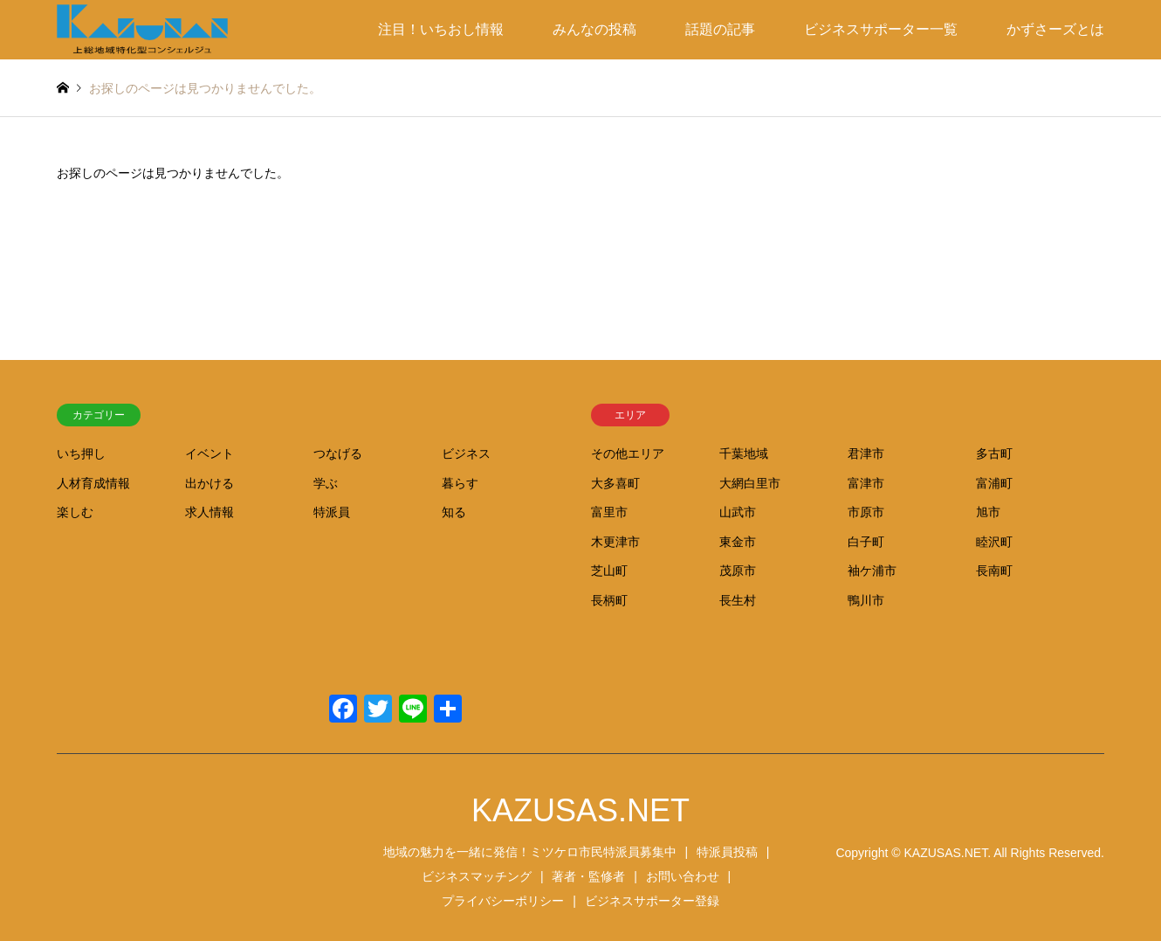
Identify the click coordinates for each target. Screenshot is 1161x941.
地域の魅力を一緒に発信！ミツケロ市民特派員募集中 (530, 852)
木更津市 (615, 542)
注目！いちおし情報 (441, 29)
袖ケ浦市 (872, 571)
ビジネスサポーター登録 (652, 901)
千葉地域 (743, 453)
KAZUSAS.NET (580, 810)
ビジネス (466, 453)
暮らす (460, 483)
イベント (209, 453)
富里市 (609, 512)
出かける (209, 483)
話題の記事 (720, 29)
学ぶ (325, 483)
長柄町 (609, 600)
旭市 (988, 512)
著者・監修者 (588, 876)
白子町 (866, 542)
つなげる (337, 453)
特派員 (331, 512)
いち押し (81, 453)
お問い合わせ (682, 876)
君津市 (866, 453)
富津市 (866, 483)
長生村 (737, 600)
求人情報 (209, 512)
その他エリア (627, 453)
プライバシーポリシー (503, 901)
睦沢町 (994, 542)
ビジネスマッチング (477, 876)
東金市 (737, 542)
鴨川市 (866, 600)
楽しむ (75, 512)
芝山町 (609, 571)
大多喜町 (615, 483)
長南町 (994, 571)
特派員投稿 (727, 852)
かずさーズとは (1055, 29)
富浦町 (994, 483)
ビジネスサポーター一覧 (881, 29)
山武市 (737, 512)
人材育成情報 (93, 483)
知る (454, 512)
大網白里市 (749, 483)
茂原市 (737, 571)
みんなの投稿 (594, 29)
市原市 (866, 512)
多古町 (994, 453)
